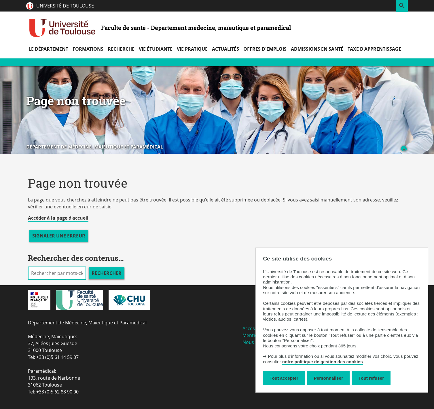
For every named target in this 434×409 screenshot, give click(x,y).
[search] (57, 273)
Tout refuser (371, 378)
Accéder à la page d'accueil (58, 218)
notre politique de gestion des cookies (322, 361)
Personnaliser (328, 378)
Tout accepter (284, 378)
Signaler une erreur (58, 236)
